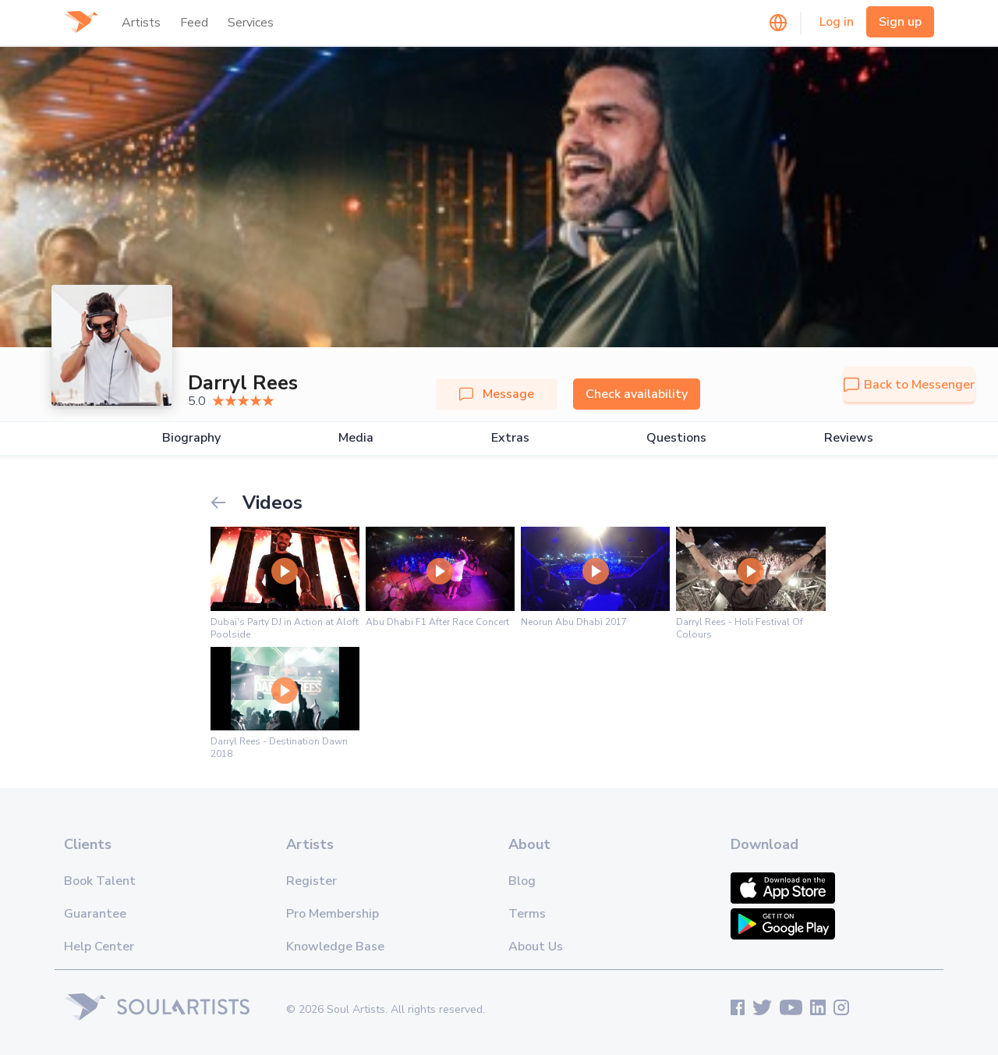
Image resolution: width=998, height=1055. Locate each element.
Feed (194, 22)
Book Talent (100, 881)
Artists (141, 22)
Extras (510, 438)
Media (355, 438)
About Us (535, 946)
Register (311, 881)
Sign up (900, 21)
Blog (522, 881)
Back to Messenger (909, 384)
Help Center (99, 946)
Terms (527, 914)
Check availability (637, 394)
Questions (676, 438)
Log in (836, 21)
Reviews (848, 438)
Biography (191, 438)
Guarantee (95, 914)
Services (251, 22)
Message (496, 394)
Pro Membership (332, 914)
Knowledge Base (335, 946)
